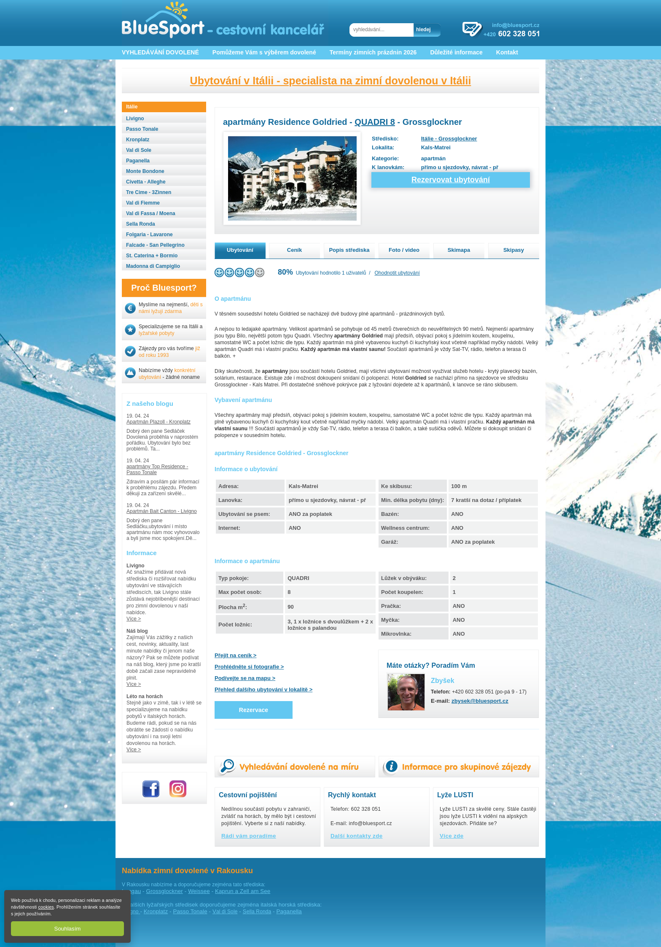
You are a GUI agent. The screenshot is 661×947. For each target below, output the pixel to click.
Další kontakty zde (356, 836)
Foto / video (404, 250)
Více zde (452, 836)
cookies (46, 906)
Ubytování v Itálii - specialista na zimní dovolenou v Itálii (330, 80)
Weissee (199, 891)
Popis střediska (349, 250)
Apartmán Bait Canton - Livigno (161, 511)
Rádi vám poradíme (248, 836)
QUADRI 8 (375, 122)
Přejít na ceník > (235, 655)
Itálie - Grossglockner (449, 138)
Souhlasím (67, 928)
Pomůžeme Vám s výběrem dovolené (264, 52)
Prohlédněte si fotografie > (249, 667)
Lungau (131, 891)
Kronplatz (156, 911)
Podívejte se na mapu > (245, 678)
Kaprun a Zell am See (242, 891)
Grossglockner (164, 891)
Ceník (294, 250)
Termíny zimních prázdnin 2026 (373, 52)
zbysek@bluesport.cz (479, 701)
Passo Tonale (190, 911)
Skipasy (513, 250)
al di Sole (225, 912)
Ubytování (240, 250)
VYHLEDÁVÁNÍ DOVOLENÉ (160, 52)
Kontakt (507, 52)
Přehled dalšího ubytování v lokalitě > (263, 689)
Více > (133, 619)
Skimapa (459, 250)
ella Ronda (257, 912)
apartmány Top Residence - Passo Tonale (157, 469)
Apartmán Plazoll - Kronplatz (158, 422)
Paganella (289, 911)
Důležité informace (456, 52)
